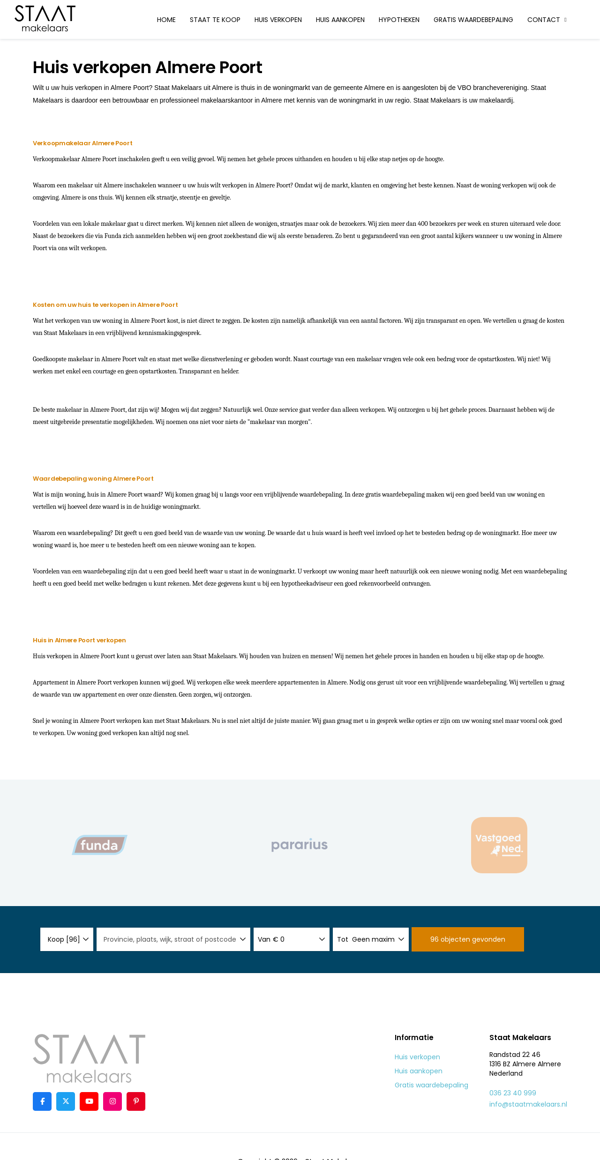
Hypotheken (399, 19)
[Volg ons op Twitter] (65, 1101)
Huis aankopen (340, 19)
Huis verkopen (278, 19)
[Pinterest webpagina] (136, 1101)
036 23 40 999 (512, 1093)
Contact (548, 19)
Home (166, 19)
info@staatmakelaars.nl (528, 1104)
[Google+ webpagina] (112, 1101)
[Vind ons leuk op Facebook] (42, 1101)
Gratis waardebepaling (473, 19)
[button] (468, 939)
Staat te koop (215, 19)
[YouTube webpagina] (89, 1101)
